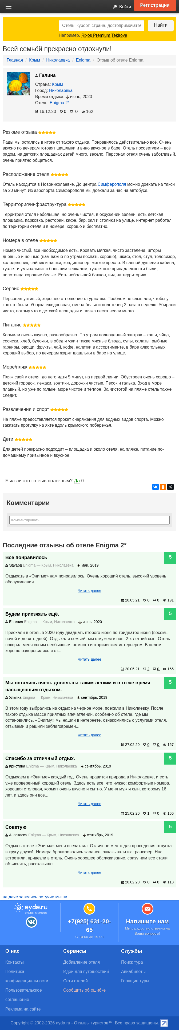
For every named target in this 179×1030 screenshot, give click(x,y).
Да (77, 480)
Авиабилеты (133, 971)
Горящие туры (135, 981)
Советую (15, 827)
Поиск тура (132, 962)
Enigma (83, 60)
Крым (34, 60)
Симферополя (112, 184)
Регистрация (155, 5)
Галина (45, 75)
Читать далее (89, 590)
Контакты (14, 962)
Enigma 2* (59, 102)
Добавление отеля (81, 962)
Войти (120, 7)
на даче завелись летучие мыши (35, 897)
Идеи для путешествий (86, 971)
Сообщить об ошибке (84, 990)
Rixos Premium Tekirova (104, 35)
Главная (15, 60)
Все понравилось (26, 557)
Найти (160, 25)
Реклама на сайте (23, 1009)
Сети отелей (75, 981)
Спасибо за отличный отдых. (40, 758)
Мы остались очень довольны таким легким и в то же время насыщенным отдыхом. (77, 686)
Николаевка (58, 60)
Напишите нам (147, 921)
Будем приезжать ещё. (32, 614)
